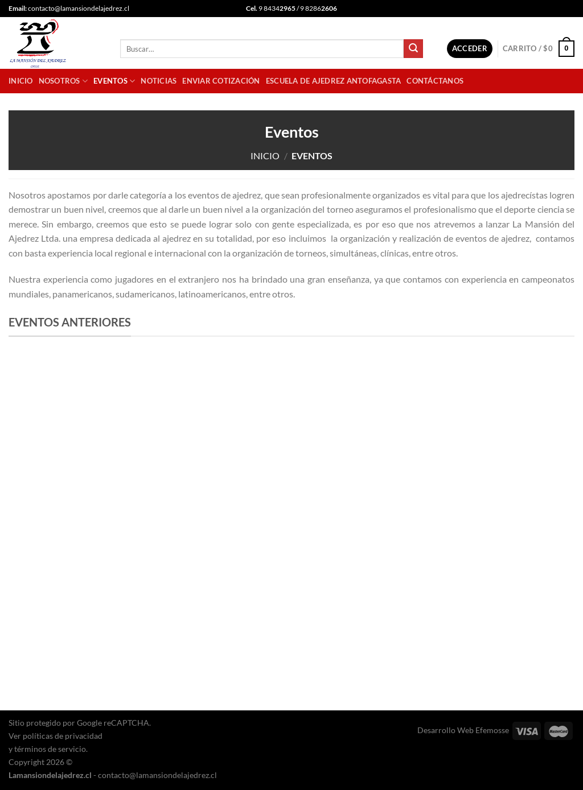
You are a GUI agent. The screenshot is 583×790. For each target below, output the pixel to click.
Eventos (114, 81)
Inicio (21, 80)
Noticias (158, 80)
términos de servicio (50, 749)
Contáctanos (435, 80)
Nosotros (63, 81)
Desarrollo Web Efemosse (463, 730)
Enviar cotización (221, 80)
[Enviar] (413, 49)
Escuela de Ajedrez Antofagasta (333, 80)
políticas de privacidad (62, 736)
